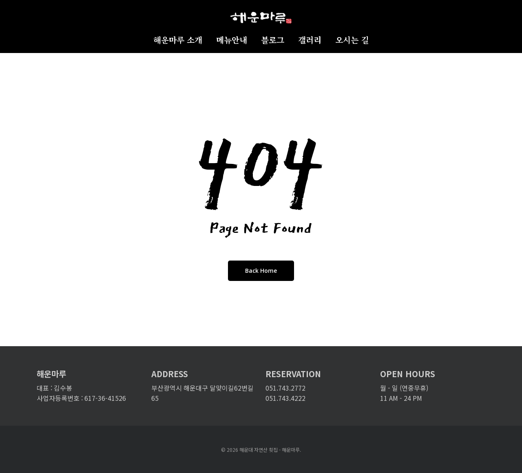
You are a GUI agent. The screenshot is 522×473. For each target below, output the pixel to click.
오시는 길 (352, 40)
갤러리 (309, 40)
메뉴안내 (231, 40)
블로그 (272, 40)
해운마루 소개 (177, 40)
